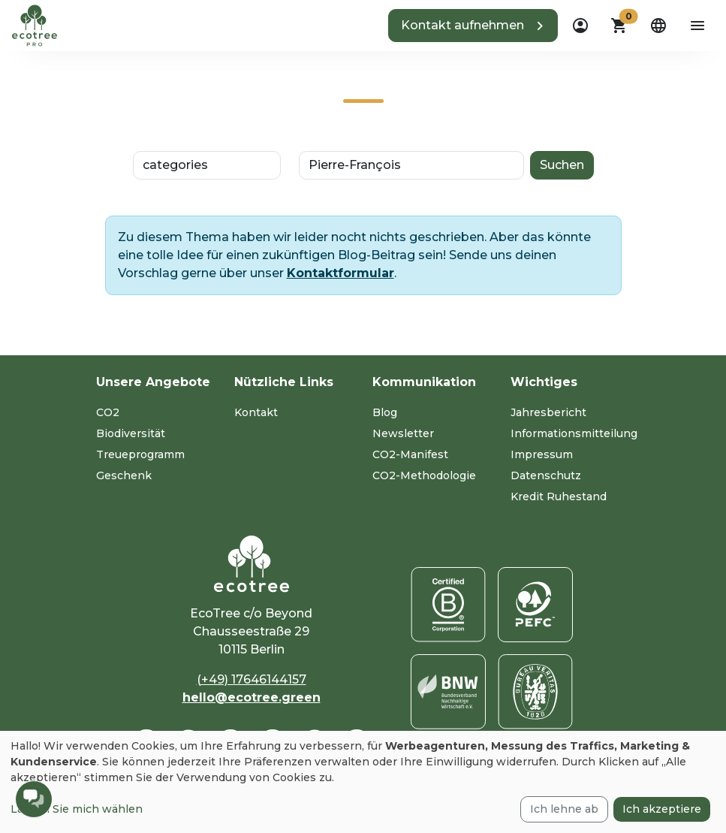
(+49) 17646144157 (251, 679)
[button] (473, 25)
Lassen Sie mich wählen (77, 809)
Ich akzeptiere (661, 809)
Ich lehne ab (564, 809)
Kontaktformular (340, 273)
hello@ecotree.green (251, 697)
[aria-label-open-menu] (697, 25)
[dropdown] (580, 25)
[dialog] (363, 782)
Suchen (562, 165)
